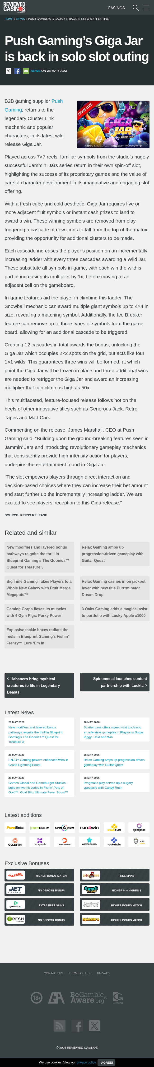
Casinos (116, 8)
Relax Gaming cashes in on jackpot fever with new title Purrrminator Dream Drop (114, 588)
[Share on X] (8, 71)
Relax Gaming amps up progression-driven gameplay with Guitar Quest (113, 554)
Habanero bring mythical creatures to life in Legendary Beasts (33, 685)
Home (9, 19)
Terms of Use (80, 973)
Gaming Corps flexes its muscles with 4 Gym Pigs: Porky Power (36, 612)
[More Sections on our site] (146, 8)
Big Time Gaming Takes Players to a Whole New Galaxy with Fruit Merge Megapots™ (38, 588)
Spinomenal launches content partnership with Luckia (120, 682)
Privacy (103, 973)
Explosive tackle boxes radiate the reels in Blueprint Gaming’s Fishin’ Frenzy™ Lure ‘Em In (37, 636)
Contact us (53, 973)
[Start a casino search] (135, 8)
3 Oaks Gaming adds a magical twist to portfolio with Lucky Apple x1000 (115, 612)
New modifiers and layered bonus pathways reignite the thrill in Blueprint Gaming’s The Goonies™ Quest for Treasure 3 (37, 557)
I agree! (106, 1062)
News (20, 19)
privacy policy (86, 1062)
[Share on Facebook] (17, 71)
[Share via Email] (26, 71)
